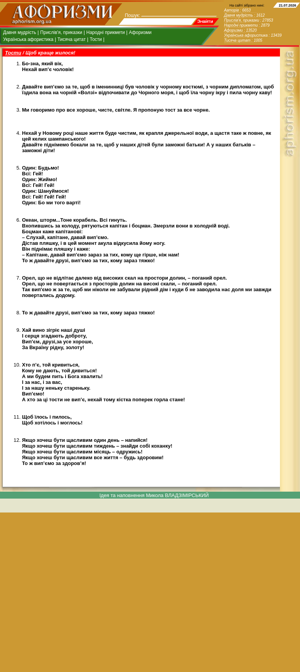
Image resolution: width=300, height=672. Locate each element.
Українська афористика (28, 39)
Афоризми (140, 32)
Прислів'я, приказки (61, 32)
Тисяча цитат (71, 39)
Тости (96, 39)
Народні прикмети (105, 32)
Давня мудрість (19, 32)
